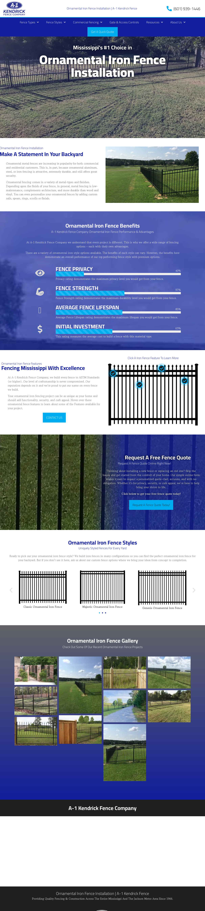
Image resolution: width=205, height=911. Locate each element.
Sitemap (55, 907)
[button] (11, 590)
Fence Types (29, 22)
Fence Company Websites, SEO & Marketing (160, 903)
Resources (154, 22)
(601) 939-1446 (187, 9)
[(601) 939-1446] (169, 8)
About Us (177, 22)
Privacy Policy (15, 907)
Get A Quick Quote (102, 32)
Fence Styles (56, 22)
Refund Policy (37, 907)
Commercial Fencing (87, 22)
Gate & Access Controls (124, 22)
